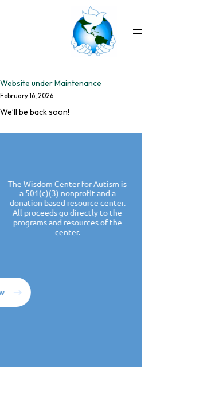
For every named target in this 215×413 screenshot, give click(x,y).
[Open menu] (137, 31)
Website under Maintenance (50, 83)
